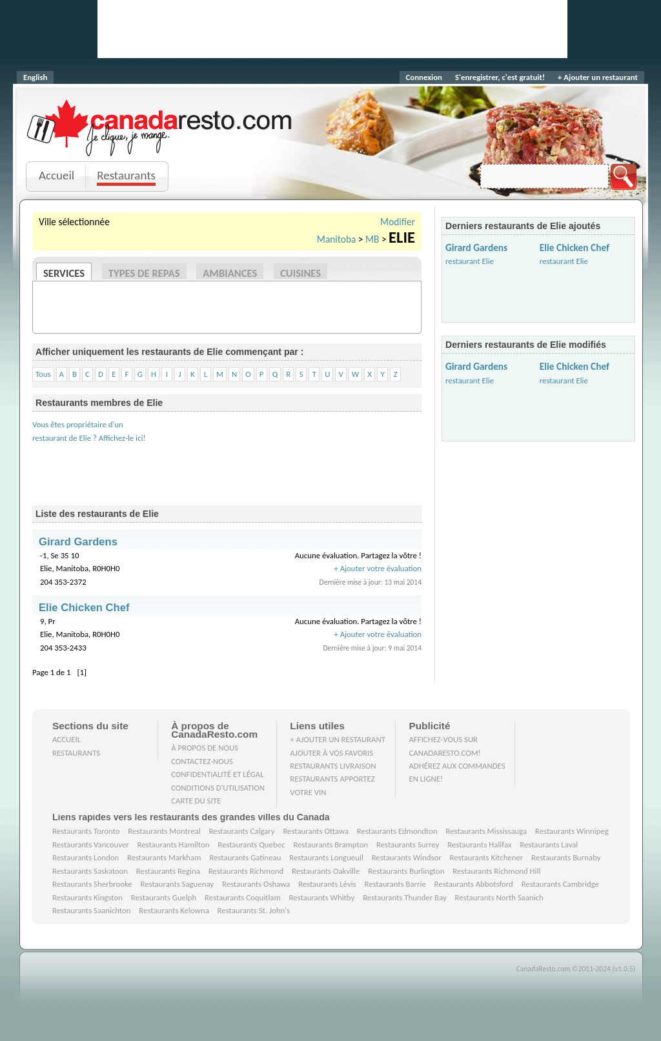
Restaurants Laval (549, 844)
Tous (43, 374)
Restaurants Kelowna (173, 910)
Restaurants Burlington (406, 871)
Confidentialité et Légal (217, 774)
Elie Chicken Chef (574, 247)
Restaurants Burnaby (566, 857)
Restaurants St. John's (254, 910)
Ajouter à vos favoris (331, 753)
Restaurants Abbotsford (473, 884)
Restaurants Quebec (251, 844)
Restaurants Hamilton (173, 844)
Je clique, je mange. (161, 143)
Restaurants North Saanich (498, 897)
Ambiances (230, 273)
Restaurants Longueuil (326, 857)
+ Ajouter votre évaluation (378, 568)
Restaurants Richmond (246, 871)
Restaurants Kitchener (486, 857)
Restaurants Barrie (394, 884)
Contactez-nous (202, 761)
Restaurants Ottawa (316, 831)
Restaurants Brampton (330, 844)
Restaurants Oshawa (256, 884)
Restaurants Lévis (327, 884)
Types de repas (144, 273)
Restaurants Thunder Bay (405, 897)
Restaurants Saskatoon (90, 871)
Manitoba (336, 239)
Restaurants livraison (333, 766)
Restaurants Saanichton (91, 910)
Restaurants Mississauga (486, 831)
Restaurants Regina (168, 871)
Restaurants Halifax (479, 844)
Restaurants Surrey (408, 844)
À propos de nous (204, 748)
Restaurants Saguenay (177, 884)
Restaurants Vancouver (90, 844)
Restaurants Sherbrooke (92, 884)
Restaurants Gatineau (245, 857)
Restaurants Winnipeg (572, 831)
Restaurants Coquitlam (243, 897)
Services (64, 273)
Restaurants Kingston (87, 897)
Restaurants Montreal (164, 831)
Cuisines (300, 273)
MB (372, 239)
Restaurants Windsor (407, 857)
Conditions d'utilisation (218, 788)
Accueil (56, 175)
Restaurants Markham (164, 857)
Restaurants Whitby (321, 897)
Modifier (397, 222)
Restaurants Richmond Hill (496, 871)
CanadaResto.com (161, 113)
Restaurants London (85, 857)
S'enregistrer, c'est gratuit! (500, 77)
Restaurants (126, 175)
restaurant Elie (469, 261)
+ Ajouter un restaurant (598, 77)
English (35, 77)
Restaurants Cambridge (560, 884)
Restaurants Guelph (164, 897)
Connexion (424, 77)
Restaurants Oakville (326, 871)
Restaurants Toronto (85, 831)
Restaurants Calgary (241, 831)
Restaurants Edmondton (397, 831)
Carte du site (196, 800)
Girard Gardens (476, 247)
